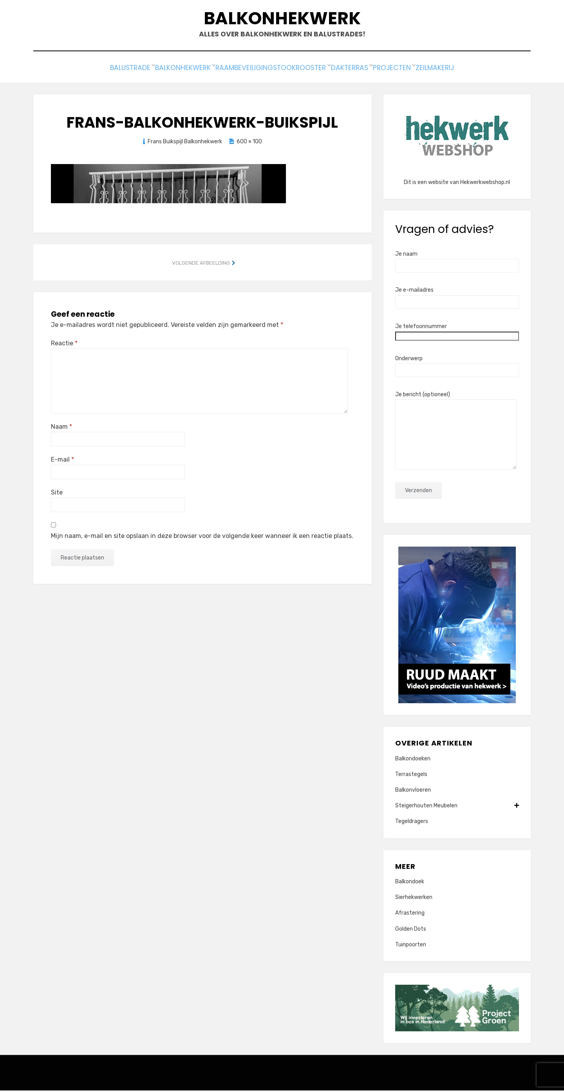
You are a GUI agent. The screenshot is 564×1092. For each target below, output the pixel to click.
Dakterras (358, 71)
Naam (61, 428)
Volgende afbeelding (201, 264)
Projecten (407, 71)
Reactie (64, 344)
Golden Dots (410, 930)
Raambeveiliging (236, 71)
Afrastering (410, 915)
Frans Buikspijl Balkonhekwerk (185, 143)
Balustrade (107, 71)
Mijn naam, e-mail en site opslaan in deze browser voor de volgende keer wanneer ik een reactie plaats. (202, 537)
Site (57, 494)
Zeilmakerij (458, 71)
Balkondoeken (412, 760)
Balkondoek (409, 883)
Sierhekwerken (413, 898)
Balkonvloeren (413, 791)
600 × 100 (249, 143)
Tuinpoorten (410, 946)
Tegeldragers (411, 823)
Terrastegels (411, 776)
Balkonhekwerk (282, 20)
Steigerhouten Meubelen (457, 807)
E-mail (62, 461)
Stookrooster (302, 71)
